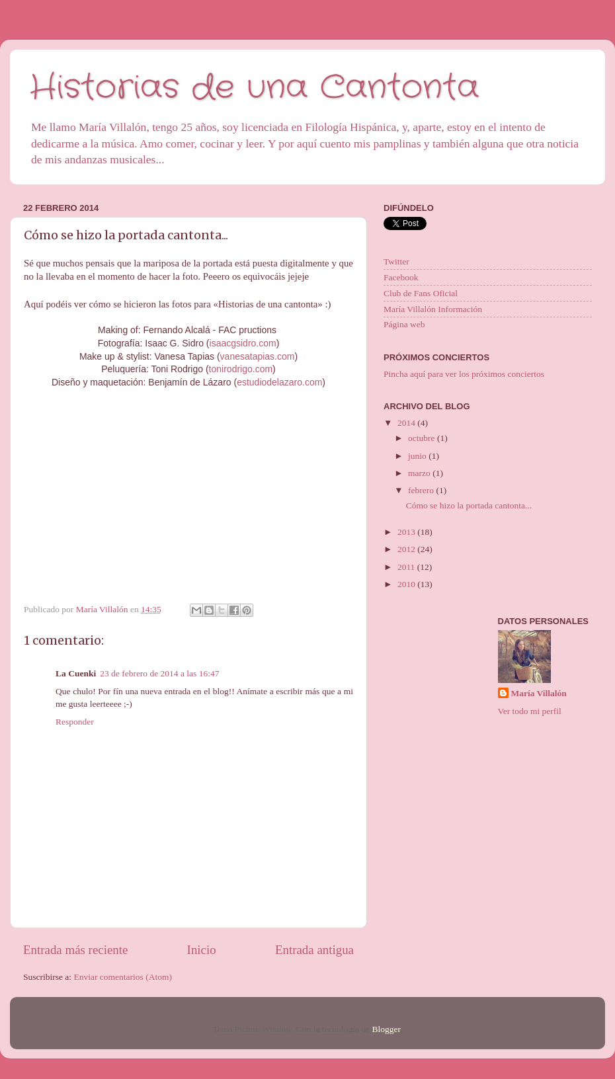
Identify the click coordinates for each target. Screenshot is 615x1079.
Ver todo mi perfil (529, 711)
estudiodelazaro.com (279, 382)
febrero (422, 490)
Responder (75, 722)
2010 (407, 584)
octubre (422, 438)
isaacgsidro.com (243, 343)
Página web (404, 324)
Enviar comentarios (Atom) (123, 977)
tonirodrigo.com (241, 369)
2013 (407, 532)
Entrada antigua (314, 950)
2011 (407, 567)
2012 (407, 549)
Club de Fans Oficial (421, 293)
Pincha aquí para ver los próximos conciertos (464, 374)
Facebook (401, 277)
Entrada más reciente (75, 950)
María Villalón (539, 693)
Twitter (396, 261)
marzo (420, 473)
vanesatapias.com (257, 356)
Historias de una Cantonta (254, 88)
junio (418, 456)
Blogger (386, 1029)
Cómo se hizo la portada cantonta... (469, 505)
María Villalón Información (433, 309)
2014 (407, 423)
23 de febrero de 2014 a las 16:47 (159, 673)
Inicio (201, 950)
